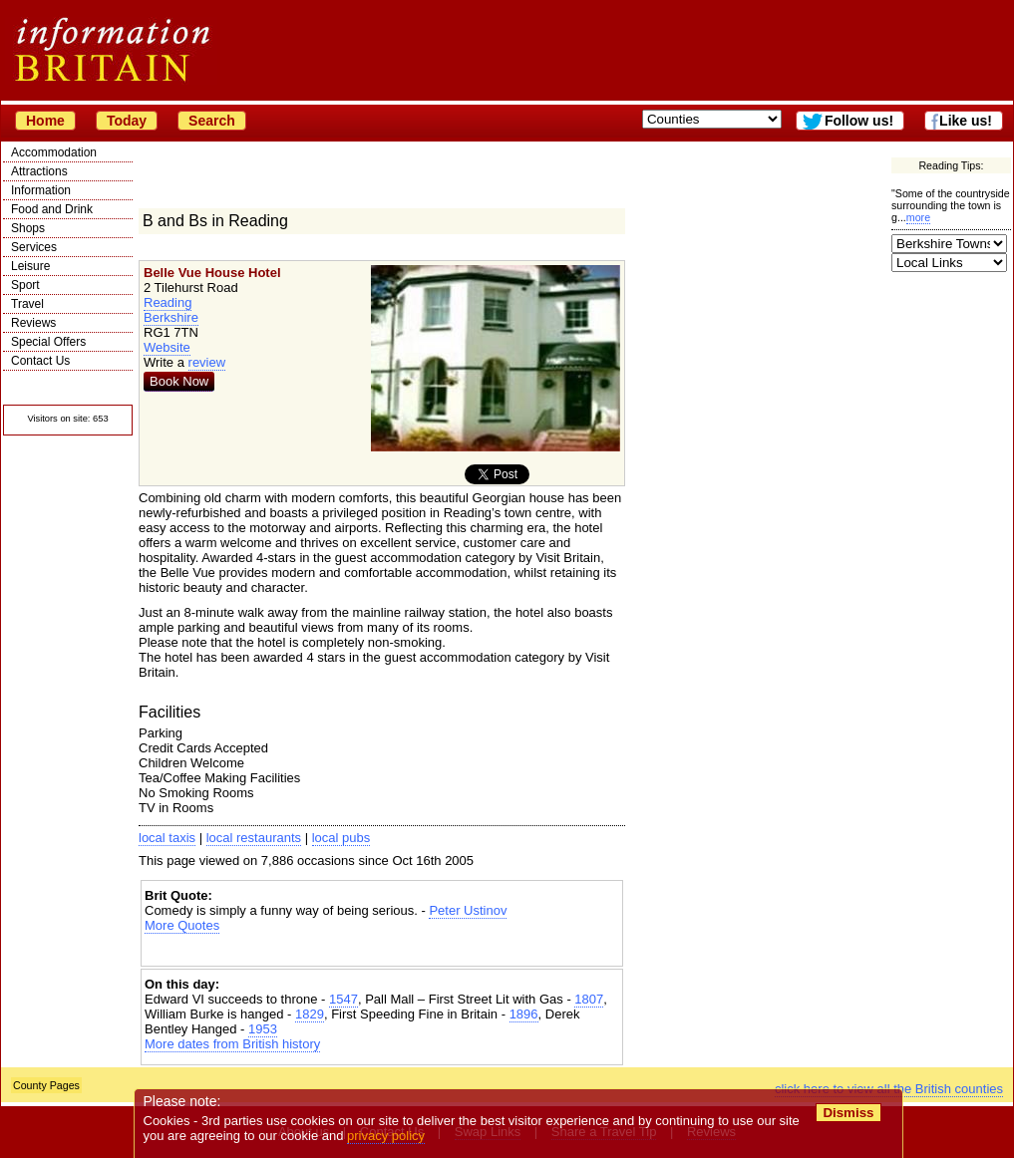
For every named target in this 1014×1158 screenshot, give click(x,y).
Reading (167, 302)
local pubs (341, 837)
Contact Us (40, 361)
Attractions (39, 171)
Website (167, 347)
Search (211, 121)
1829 (309, 1014)
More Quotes (182, 925)
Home (45, 121)
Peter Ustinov (468, 910)
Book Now (179, 381)
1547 (343, 999)
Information (41, 190)
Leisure (30, 266)
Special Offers (48, 342)
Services (34, 247)
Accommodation (54, 152)
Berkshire (171, 317)
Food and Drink (52, 209)
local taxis (167, 837)
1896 (523, 1014)
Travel (27, 304)
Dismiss (848, 1112)
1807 (588, 999)
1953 (262, 1028)
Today (127, 121)
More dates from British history (232, 1043)
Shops (28, 228)
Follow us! (859, 121)
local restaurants (253, 837)
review (207, 362)
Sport (25, 285)
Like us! (965, 121)
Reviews (33, 323)
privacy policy (386, 1135)
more (918, 217)
